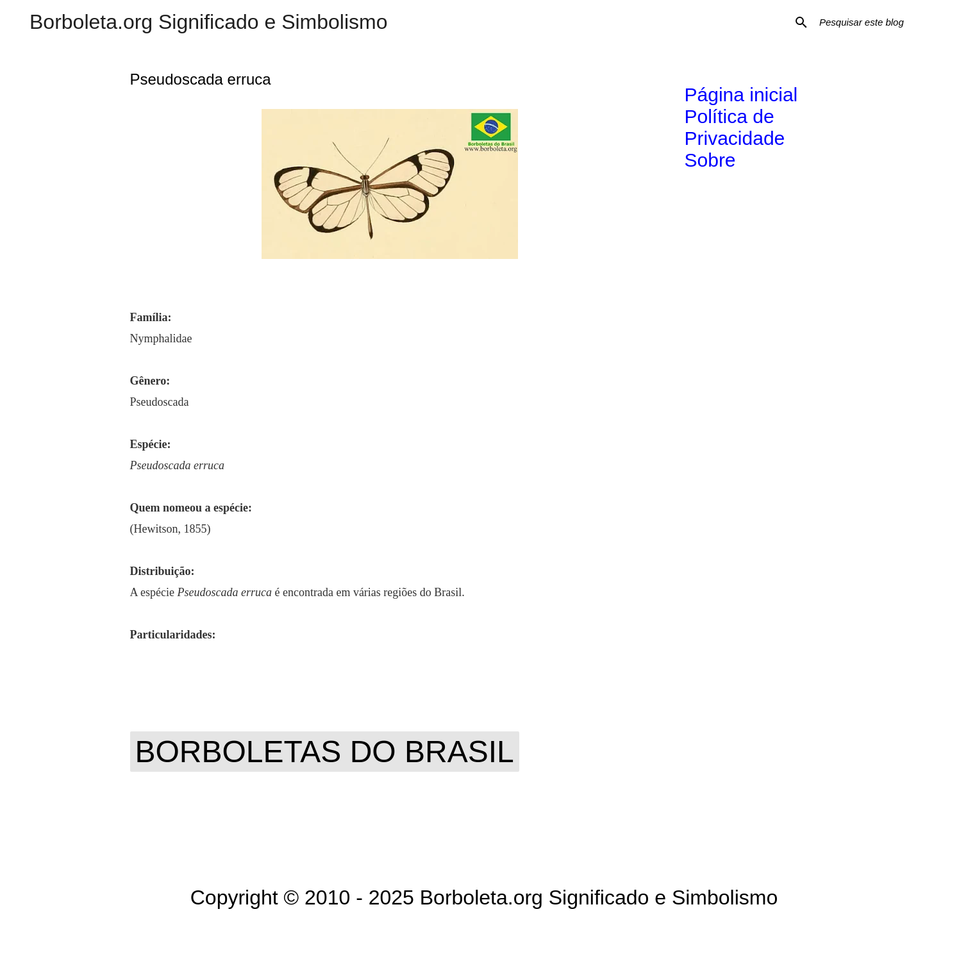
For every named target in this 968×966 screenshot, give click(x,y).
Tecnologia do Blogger (484, 937)
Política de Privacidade (735, 127)
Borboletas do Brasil (324, 752)
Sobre (710, 160)
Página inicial (741, 94)
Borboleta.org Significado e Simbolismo (208, 21)
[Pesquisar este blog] (881, 22)
